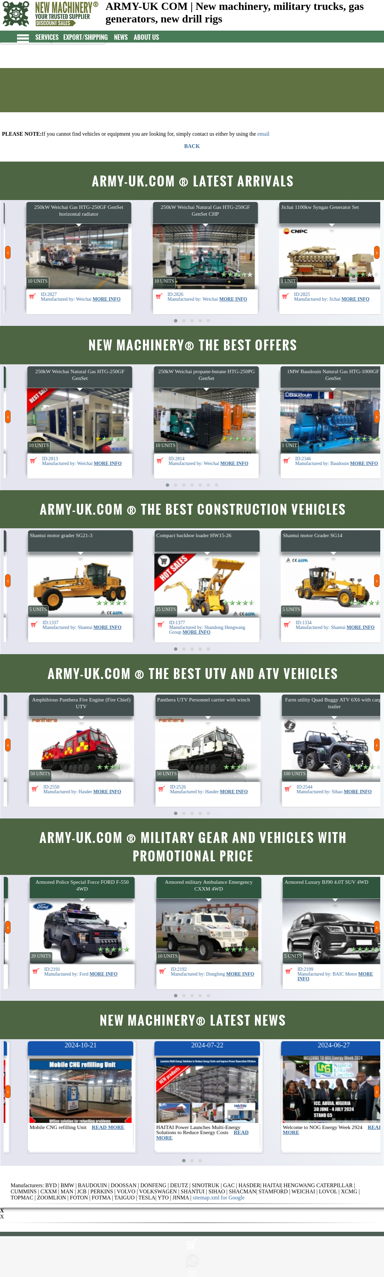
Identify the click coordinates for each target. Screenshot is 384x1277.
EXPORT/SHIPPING (89, 37)
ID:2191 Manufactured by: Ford (127, 971)
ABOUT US (149, 37)
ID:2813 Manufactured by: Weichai (128, 461)
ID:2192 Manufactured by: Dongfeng (258, 971)
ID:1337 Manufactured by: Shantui (128, 625)
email (263, 134)
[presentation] (8, 252)
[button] (176, 320)
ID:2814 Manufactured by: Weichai (254, 461)
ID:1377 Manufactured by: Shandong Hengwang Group (259, 627)
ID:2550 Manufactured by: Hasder (128, 789)
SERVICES (50, 37)
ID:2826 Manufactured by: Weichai (253, 296)
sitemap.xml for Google (218, 1197)
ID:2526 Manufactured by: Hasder (255, 789)
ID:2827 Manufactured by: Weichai (127, 296)
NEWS (124, 37)
